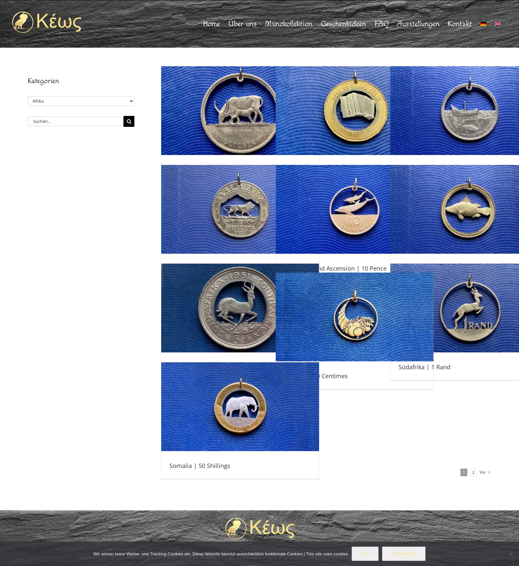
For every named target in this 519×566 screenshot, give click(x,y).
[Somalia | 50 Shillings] (240, 406)
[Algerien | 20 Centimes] (355, 317)
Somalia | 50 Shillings (199, 466)
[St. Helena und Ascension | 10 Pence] (355, 209)
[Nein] (510, 553)
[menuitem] (484, 23)
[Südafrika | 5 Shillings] (240, 308)
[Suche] (128, 121)
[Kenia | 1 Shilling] (240, 209)
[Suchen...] (75, 121)
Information (403, 553)
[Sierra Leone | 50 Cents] (355, 110)
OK (365, 553)
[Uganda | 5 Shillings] (240, 110)
